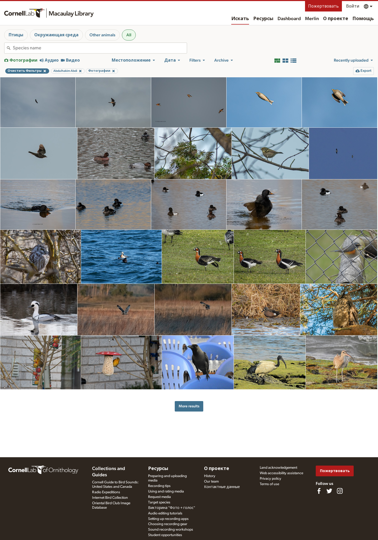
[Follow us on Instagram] (340, 491)
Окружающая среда (56, 35)
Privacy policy (270, 478)
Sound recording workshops (170, 529)
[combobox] (100, 48)
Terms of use (269, 484)
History (209, 476)
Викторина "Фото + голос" (171, 508)
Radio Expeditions (106, 492)
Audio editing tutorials (165, 513)
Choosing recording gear (167, 524)
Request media (159, 497)
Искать (240, 18)
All (128, 35)
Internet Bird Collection (110, 498)
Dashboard (289, 18)
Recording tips (159, 486)
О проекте (335, 18)
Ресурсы (263, 18)
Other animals (102, 35)
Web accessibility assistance (281, 473)
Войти (352, 6)
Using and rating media (166, 491)
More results (189, 406)
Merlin (312, 18)
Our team (211, 481)
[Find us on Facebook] (319, 491)
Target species (159, 502)
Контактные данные (222, 487)
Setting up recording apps (168, 519)
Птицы (16, 35)
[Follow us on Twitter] (329, 491)
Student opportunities (165, 535)
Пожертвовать (323, 6)
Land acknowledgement (278, 467)
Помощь (363, 18)
